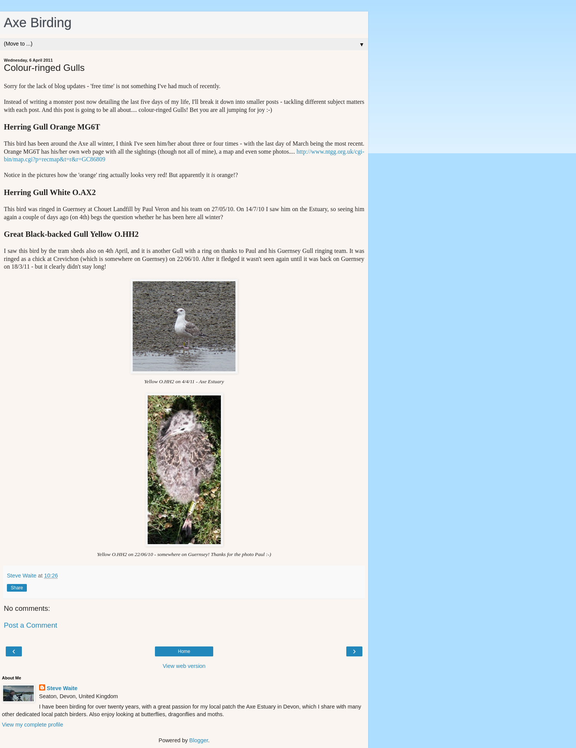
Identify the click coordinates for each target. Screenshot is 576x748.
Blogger (198, 740)
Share (17, 588)
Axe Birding (38, 22)
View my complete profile (32, 725)
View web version (184, 666)
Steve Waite (62, 688)
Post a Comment (30, 625)
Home (184, 651)
